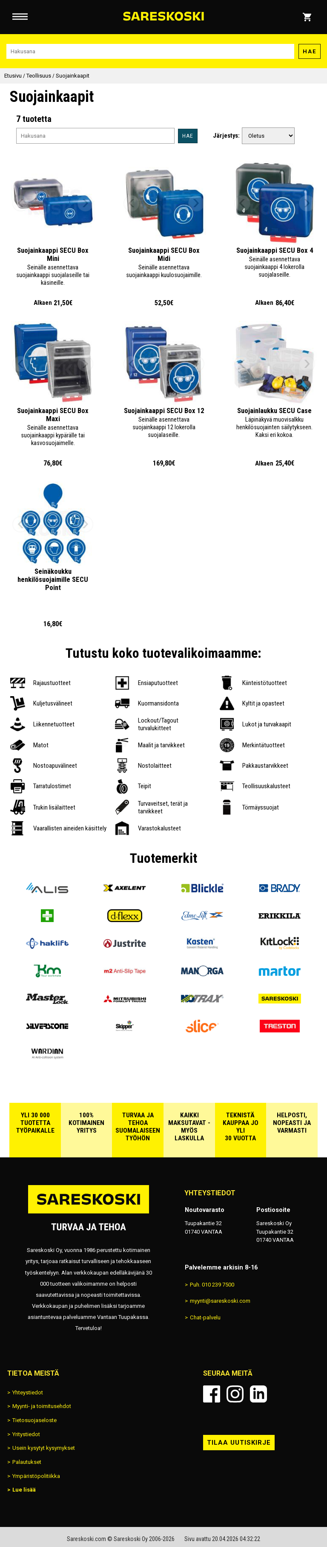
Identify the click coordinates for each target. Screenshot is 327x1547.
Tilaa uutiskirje (239, 1442)
